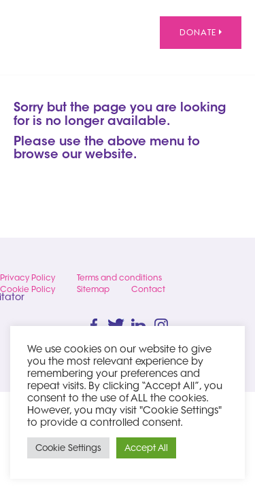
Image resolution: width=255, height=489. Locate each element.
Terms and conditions (119, 277)
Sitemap (93, 289)
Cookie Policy (27, 289)
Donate (201, 32)
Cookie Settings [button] (68, 447)
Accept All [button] (146, 447)
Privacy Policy (27, 277)
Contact (148, 289)
